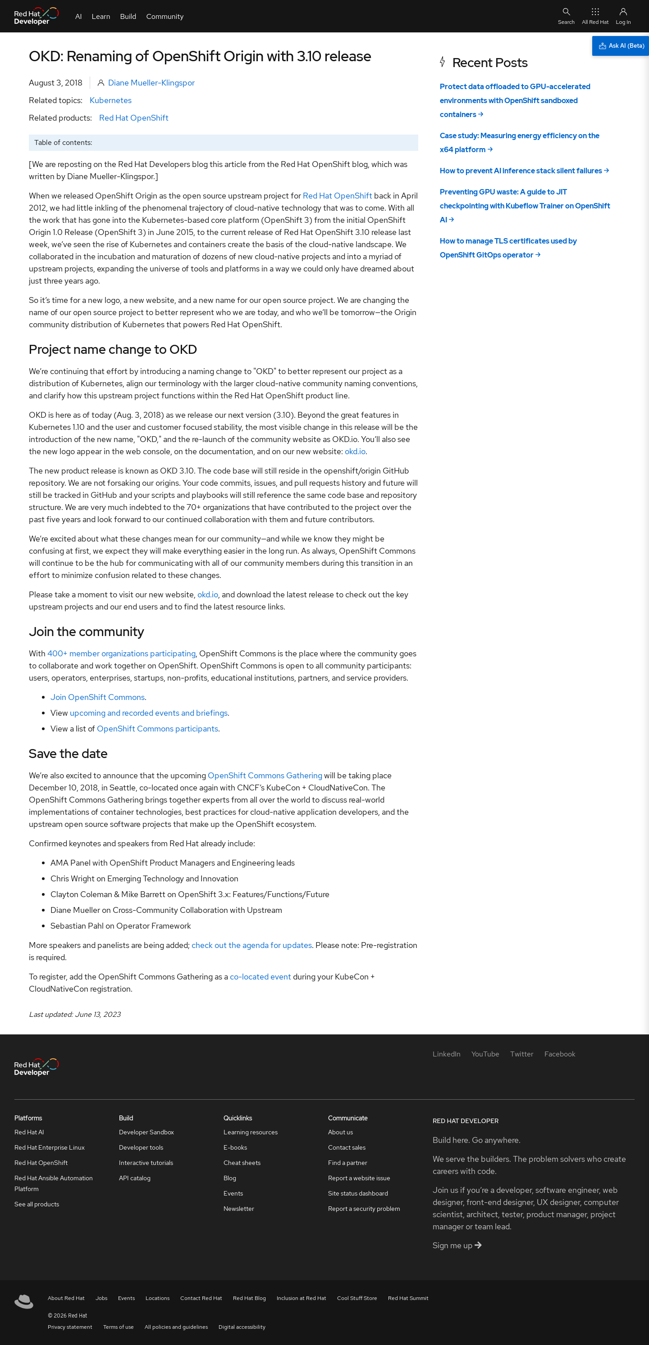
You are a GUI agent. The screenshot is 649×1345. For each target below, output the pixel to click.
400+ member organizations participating (121, 653)
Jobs (101, 1298)
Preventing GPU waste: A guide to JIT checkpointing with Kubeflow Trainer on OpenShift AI (525, 206)
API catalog (135, 1178)
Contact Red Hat (201, 1298)
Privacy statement (70, 1327)
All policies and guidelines (176, 1327)
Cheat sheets (242, 1163)
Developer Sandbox (146, 1132)
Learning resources (251, 1132)
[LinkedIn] (447, 1054)
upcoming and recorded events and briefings (149, 713)
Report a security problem (364, 1209)
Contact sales (347, 1147)
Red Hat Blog (249, 1298)
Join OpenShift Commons (97, 697)
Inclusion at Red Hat (301, 1298)
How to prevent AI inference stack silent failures (521, 171)
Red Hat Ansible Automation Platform (53, 1183)
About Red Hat (66, 1298)
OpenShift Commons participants (157, 728)
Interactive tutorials (146, 1163)
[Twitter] (522, 1054)
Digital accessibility (242, 1327)
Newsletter (239, 1209)
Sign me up (457, 1245)
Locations (157, 1298)
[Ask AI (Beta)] (620, 46)
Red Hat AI (29, 1132)
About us (340, 1132)
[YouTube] (485, 1054)
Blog (230, 1178)
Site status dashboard (358, 1193)
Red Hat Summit (408, 1298)
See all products (36, 1204)
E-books (235, 1147)
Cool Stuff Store (357, 1298)
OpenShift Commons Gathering (265, 775)
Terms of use (118, 1327)
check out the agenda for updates (252, 945)
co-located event (260, 976)
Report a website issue (359, 1178)
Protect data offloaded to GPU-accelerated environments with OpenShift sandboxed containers (515, 100)
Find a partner (347, 1163)
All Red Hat (595, 16)
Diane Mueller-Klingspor (151, 82)
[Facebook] (560, 1054)
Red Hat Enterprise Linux (49, 1147)
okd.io (355, 451)
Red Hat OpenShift (134, 118)
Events (233, 1193)
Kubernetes (111, 100)
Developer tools (141, 1147)
